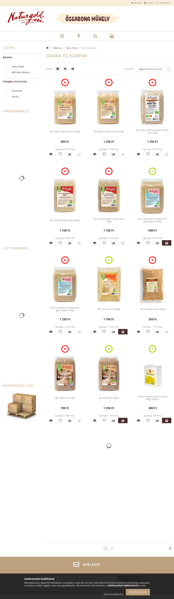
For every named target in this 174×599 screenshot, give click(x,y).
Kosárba (166, 243)
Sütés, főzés (71, 48)
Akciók (15, 96)
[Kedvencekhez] (60, 154)
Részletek (50, 154)
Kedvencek (163, 3)
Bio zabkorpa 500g (109, 397)
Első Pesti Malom (21, 72)
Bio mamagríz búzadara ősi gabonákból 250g (152, 220)
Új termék (17, 90)
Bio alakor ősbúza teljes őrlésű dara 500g (152, 131)
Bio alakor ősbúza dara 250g (65, 131)
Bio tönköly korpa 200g (152, 309)
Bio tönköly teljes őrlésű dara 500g (108, 220)
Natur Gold (18, 66)
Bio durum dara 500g (109, 309)
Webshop (57, 48)
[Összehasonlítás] (69, 154)
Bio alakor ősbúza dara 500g (109, 131)
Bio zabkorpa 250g (65, 397)
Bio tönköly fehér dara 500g (65, 220)
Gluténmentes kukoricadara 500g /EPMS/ (152, 398)
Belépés (130, 3)
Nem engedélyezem (113, 593)
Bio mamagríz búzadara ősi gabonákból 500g (65, 309)
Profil (146, 3)
